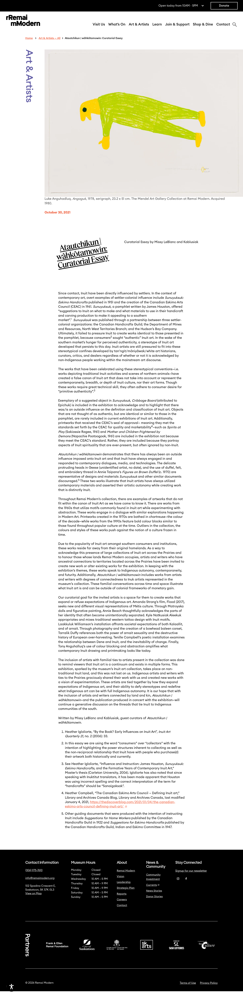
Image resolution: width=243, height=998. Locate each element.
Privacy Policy (209, 989)
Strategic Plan (125, 894)
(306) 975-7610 (34, 877)
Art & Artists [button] (139, 28)
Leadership (124, 889)
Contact (223, 28)
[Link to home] (23, 24)
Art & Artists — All (49, 45)
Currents (152, 892)
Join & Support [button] (177, 28)
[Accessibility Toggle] (27, 986)
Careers (122, 906)
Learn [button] (157, 28)
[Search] (235, 28)
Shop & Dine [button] (203, 28)
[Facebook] (186, 885)
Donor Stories (154, 903)
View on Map (33, 900)
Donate (224, 5)
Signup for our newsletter (191, 877)
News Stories (154, 897)
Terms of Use (188, 989)
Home (29, 45)
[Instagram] (178, 885)
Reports (121, 900)
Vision (120, 883)
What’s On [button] (116, 28)
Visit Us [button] (99, 28)
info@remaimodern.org (40, 884)
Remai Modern (126, 877)
